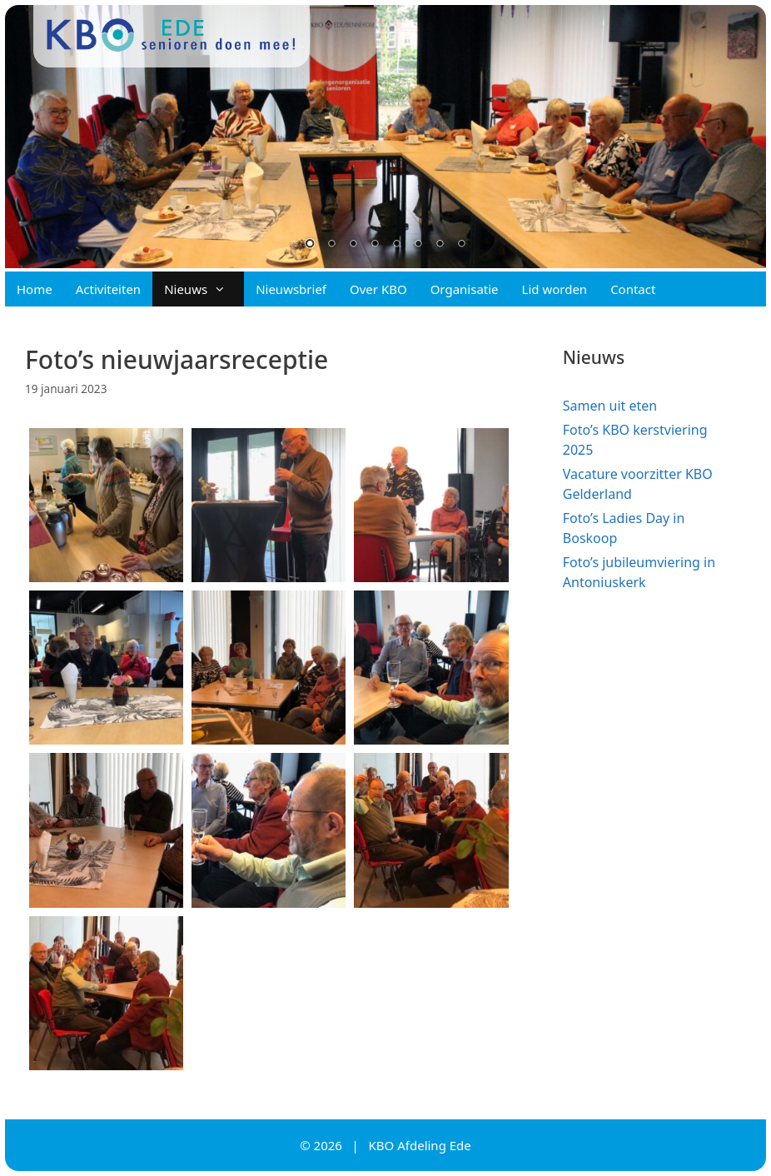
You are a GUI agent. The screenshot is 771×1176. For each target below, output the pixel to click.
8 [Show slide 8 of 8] (461, 245)
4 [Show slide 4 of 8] (375, 245)
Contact (632, 289)
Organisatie (464, 289)
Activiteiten (108, 289)
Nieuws (204, 289)
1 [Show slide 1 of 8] (310, 245)
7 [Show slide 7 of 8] (439, 245)
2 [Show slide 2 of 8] (331, 245)
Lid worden (555, 289)
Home (34, 289)
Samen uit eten (610, 405)
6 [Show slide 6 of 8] (418, 245)
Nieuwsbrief (291, 289)
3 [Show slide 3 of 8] (353, 245)
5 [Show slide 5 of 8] (396, 245)
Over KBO (378, 289)
